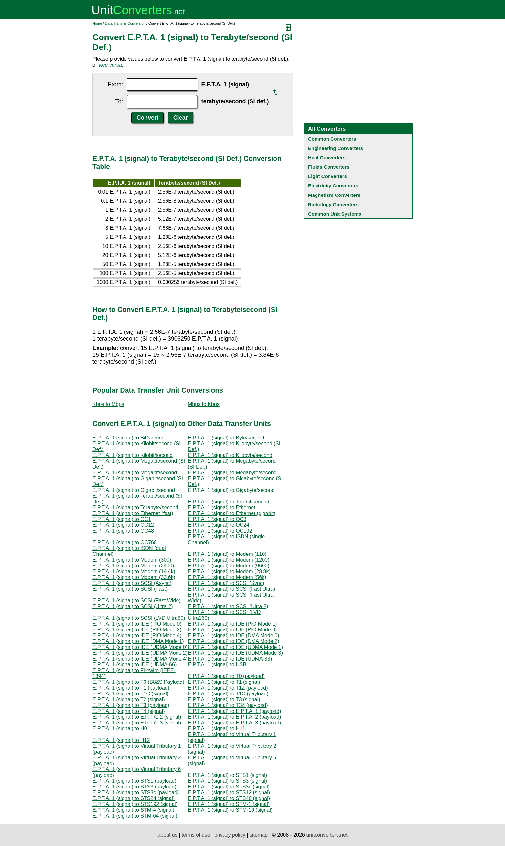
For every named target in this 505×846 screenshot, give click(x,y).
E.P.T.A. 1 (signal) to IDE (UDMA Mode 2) (140, 653)
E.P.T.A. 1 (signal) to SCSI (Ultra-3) (228, 606)
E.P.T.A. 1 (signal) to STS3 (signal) (227, 781)
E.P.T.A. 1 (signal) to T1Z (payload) (228, 688)
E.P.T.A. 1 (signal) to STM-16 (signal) (230, 810)
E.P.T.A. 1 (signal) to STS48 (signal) (229, 798)
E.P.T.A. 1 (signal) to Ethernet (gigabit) (231, 513)
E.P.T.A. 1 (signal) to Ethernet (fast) (132, 513)
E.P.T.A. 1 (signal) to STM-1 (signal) (229, 804)
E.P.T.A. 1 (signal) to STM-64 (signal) (134, 816)
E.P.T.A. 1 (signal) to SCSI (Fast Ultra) (231, 589)
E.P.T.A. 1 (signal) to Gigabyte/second (231, 490)
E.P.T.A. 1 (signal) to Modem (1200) (228, 560)
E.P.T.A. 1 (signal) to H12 (121, 740)
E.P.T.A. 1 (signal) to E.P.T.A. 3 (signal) (136, 722)
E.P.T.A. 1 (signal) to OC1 (121, 519)
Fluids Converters (328, 167)
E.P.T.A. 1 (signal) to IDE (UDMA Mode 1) (235, 647)
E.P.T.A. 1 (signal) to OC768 (124, 542)
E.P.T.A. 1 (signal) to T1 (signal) (224, 682)
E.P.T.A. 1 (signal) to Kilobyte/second (230, 455)
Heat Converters (327, 157)
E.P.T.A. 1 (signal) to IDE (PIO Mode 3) (232, 629)
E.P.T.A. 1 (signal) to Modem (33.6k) (133, 577)
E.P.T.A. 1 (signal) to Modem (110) (227, 554)
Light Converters (327, 176)
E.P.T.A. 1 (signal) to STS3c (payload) (135, 792)
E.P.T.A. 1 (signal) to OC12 (123, 525)
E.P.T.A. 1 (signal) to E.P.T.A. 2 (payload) (234, 717)
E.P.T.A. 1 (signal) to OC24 (218, 525)
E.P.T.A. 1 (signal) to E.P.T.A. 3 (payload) (234, 722)
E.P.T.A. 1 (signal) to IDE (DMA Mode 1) (138, 641)
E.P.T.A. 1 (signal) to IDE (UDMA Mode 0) (140, 647)
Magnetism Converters (334, 195)
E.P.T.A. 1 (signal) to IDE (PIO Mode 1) (232, 624)
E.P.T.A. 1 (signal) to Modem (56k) (227, 577)
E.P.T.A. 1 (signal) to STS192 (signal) (134, 804)
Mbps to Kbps (204, 404)
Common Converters (332, 139)
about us (167, 835)
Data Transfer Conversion (125, 23)
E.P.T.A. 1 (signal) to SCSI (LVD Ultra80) (138, 618)
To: (119, 101)
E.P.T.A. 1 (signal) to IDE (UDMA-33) (230, 658)
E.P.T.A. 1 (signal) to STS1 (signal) (227, 775)
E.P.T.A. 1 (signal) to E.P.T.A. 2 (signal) (136, 717)
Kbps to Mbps (108, 404)
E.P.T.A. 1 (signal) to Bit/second (128, 437)
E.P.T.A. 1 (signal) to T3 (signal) (224, 699)
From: (115, 84)
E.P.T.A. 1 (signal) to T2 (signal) (128, 699)
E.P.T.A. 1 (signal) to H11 (216, 728)
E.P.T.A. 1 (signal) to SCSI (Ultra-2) (132, 606)
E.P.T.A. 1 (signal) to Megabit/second (134, 472)
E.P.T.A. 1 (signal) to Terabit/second (228, 501)
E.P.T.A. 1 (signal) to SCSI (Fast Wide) (136, 600)
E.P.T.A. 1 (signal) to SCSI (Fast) (129, 589)
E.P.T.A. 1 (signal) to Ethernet (221, 507)
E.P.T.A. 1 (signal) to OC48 (123, 531)
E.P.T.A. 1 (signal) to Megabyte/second (232, 472)
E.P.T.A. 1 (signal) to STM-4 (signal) (133, 810)
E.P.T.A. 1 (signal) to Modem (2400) (133, 565)
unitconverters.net (326, 835)
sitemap (259, 835)
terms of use (196, 835)
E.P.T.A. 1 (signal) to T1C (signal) (130, 693)
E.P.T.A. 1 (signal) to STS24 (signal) (133, 798)
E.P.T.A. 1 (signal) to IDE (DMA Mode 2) (233, 641)
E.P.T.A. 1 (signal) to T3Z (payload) (228, 705)
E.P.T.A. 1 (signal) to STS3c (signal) (229, 786)
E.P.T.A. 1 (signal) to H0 (119, 728)
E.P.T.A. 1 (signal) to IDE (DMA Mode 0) (233, 635)
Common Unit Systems (334, 214)
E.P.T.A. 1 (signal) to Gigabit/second (133, 490)
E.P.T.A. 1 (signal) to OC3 (217, 519)
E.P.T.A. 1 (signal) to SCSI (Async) (131, 583)
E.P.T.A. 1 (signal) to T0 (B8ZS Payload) (138, 682)
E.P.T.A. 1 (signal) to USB (217, 664)
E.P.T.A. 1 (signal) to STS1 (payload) (134, 781)
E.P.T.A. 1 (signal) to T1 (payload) (130, 688)
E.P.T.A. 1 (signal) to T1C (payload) (228, 693)
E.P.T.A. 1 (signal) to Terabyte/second (135, 507)
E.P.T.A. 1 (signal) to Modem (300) (131, 560)
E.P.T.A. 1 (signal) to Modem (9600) (228, 565)
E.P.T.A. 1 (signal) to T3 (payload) (130, 705)
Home (97, 23)
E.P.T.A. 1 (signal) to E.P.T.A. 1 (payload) (234, 711)
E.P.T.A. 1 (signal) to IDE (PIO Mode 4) (136, 635)
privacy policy (229, 835)
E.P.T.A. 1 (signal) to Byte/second (226, 437)
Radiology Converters (333, 204)
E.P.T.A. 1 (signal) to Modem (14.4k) (133, 571)
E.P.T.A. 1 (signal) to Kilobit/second (132, 455)
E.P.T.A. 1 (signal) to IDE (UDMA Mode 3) (235, 653)
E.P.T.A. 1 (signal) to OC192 (220, 531)
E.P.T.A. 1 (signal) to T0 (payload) (226, 676)
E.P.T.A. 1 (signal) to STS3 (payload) (134, 786)
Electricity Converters (333, 185)
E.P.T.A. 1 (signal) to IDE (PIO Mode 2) (136, 629)
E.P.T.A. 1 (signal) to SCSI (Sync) (226, 583)
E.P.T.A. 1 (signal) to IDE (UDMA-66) (134, 664)
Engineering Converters (335, 148)
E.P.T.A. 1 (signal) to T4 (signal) (128, 711)
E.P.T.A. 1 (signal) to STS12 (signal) (229, 792)
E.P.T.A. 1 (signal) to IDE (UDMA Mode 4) (140, 658)
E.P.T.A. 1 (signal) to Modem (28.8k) (229, 571)
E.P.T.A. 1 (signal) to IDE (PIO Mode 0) (136, 624)
